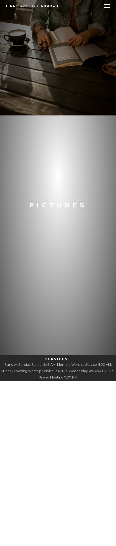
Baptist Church (32, 6)
